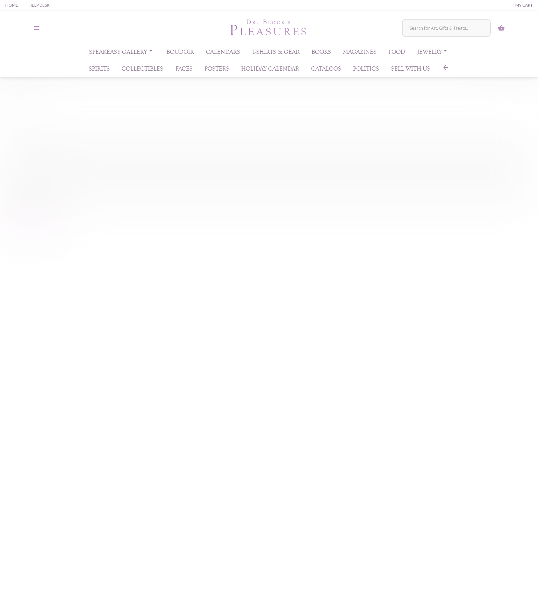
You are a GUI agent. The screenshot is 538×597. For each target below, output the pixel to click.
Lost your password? (31, 221)
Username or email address (41, 136)
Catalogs (326, 70)
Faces (184, 70)
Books (321, 53)
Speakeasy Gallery (121, 52)
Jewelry (433, 52)
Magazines (359, 53)
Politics (366, 70)
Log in (20, 206)
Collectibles (142, 70)
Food (396, 53)
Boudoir (180, 53)
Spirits (99, 70)
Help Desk (39, 5)
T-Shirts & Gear (276, 53)
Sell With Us (410, 70)
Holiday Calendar (270, 70)
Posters (217, 70)
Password (25, 171)
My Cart (524, 5)
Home (11, 5)
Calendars (223, 53)
